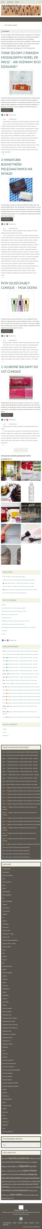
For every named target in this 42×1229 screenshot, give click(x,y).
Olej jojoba (22, 440)
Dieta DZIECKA (6, 891)
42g (14, 235)
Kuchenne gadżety (7, 972)
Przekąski (5, 1057)
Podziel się (12, 115)
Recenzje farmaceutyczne (9, 1063)
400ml (17, 345)
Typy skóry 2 (35, 359)
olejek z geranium (13, 263)
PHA (16, 138)
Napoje (4, 992)
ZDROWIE (5, 1125)
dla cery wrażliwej (21, 126)
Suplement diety (7, 1105)
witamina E (23, 1190)
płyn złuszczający (22, 138)
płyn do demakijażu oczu (31, 266)
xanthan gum (34, 149)
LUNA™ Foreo (34, 352)
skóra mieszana (24, 354)
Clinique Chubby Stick (20, 436)
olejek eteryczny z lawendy (8, 261)
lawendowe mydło (6, 252)
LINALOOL (20, 252)
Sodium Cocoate (26, 270)
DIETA (4, 888)
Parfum (22, 1178)
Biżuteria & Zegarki (7, 875)
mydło (8, 254)
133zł (4, 345)
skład (19, 1184)
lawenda (21, 249)
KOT (4, 963)
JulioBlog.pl (10, 6)
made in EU (25, 133)
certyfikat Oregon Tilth (21, 237)
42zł (17, 235)
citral (11, 240)
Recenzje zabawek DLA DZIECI (10, 1083)
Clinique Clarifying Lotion (8, 126)
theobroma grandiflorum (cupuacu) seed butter (19, 273)
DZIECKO (5, 904)
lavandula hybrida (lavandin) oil (10, 249)
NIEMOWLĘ (6, 995)
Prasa (4, 1050)
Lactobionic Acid (16, 133)
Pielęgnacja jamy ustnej (9, 1021)
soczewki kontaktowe (7, 270)
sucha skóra (13, 1187)
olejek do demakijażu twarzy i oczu (10, 259)
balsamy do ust (20, 431)
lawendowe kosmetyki (31, 249)
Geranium (30, 244)
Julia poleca (6, 927)
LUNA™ (28, 352)
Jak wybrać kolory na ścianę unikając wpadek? (14, 608)
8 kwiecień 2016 (13, 340)
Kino (4, 953)
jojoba (34, 436)
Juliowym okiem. (7, 121)
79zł (6, 431)
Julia (4, 119)
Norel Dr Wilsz (9, 135)
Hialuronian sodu (6, 131)
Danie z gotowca (7, 882)
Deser (4, 885)
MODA (4, 982)
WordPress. (37, 1227)
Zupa (4, 1128)
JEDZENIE (20, 1223)
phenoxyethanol (32, 1178)
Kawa (4, 950)
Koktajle (5, 956)
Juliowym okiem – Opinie (9, 943)
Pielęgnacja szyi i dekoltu (9, 1034)
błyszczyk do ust (29, 431)
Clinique (36, 124)
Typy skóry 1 (28, 359)
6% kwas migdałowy (15, 124)
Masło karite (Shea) (6, 440)
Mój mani (5, 985)
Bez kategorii (6, 872)
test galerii (4, 630)
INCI (12, 131)
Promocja (5, 1054)
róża (33, 268)
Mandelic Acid (32, 133)
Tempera (31, 1227)
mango (27, 438)
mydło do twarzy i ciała (26, 254)
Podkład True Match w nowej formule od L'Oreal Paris (16, 621)
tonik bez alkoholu (31, 147)
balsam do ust (11, 431)
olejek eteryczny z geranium (28, 259)
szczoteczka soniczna (20, 1187)
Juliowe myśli (6, 937)
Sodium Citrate (18, 270)
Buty (4, 878)
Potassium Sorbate (33, 138)
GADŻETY (5, 914)
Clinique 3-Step (17, 347)
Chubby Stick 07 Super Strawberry (23, 433)
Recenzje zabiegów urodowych (11, 1086)
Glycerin (36, 128)
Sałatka (4, 1089)
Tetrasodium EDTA (30, 1187)
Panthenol (29, 135)
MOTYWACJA (6, 989)
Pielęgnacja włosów (8, 1044)
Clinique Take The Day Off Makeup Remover (21, 242)
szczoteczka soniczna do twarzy (27, 142)
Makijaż (14, 230)
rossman (24, 1181)
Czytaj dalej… (7, 110)
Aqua (22, 124)
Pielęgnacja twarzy (17, 121)
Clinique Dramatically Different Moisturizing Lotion (15, 349)
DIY (3, 898)
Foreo (13, 128)
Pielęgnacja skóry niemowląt (10, 1024)
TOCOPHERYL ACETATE (10, 1190)
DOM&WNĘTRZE (7, 1223)
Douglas (29, 126)
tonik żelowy (13, 149)
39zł (14, 345)
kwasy (10, 133)
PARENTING (5, 1225)
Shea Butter (4, 443)
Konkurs (5, 959)
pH (23, 266)
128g (8, 235)
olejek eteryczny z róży (22, 261)
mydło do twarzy (15, 254)
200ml (4, 124)
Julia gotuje (6, 924)
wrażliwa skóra (25, 149)
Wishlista (5, 1118)
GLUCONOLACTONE (19, 128)
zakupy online (27, 1195)
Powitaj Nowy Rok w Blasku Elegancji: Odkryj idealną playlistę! (19, 580)
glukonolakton (29, 128)
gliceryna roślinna (13, 247)
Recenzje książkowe (8, 1073)
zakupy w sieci (10, 1198)
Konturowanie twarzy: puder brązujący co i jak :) (14, 611)
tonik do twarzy (5, 149)
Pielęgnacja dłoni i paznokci (10, 1018)
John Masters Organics (30, 247)
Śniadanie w (6, 1096)
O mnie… (3, 2)
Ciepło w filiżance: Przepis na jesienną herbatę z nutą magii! (18, 586)
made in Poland (29, 1170)
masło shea (15, 440)
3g (3, 431)
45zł (8, 124)
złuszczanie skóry (6, 152)
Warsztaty (5, 1112)
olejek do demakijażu (33, 256)
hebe (31, 1166)
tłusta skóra (8, 359)
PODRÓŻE (3, 233)
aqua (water (24, 235)
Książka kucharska (7, 966)
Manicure (5, 979)
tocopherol (37, 1187)
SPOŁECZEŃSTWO (7, 1099)
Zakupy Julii (6, 1122)
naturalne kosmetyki (11, 1178)
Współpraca (10, 2)
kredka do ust (16, 438)
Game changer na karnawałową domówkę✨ (14, 576)
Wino (4, 1115)
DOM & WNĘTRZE (7, 901)
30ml (11, 235)
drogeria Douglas (6, 128)
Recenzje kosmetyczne (29, 121)
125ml (4, 235)
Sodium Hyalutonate (12, 142)
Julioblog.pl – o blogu (8, 934)
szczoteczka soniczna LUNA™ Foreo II (12, 147)
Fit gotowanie (6, 911)
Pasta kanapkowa (7, 1011)
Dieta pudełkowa (7, 895)
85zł (21, 345)
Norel (2, 135)
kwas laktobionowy (19, 131)
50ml (3, 1158)
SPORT (4, 1102)
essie (13, 1166)
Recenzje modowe (7, 1079)
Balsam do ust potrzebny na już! (10, 614)
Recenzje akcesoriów (8, 1060)
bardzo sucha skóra (28, 345)
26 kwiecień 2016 (13, 228)
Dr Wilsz (34, 126)
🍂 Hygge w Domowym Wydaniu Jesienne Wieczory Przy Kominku (20, 589)
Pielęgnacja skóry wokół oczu (10, 1028)
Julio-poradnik (6, 930)
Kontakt (17, 2)
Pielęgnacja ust (21, 426)
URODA (37, 121)
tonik (23, 147)
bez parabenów (21, 1158)
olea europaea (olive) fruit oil (18, 256)
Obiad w (5, 1005)
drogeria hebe (6, 1166)
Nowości (5, 998)
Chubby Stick (10, 433)
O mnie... (4, 634)
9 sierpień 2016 (12, 119)
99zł (19, 235)
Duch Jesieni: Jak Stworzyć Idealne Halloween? (15, 593)
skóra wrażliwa (26, 140)
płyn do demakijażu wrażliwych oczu (11, 268)
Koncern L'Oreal (6, 1171)
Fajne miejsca (6, 908)
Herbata (5, 921)
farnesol (24, 244)
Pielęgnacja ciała (21, 230)
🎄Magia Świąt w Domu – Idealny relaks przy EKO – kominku (18, 583)
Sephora (17, 354)
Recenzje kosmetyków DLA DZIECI (11, 1070)
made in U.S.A (26, 252)
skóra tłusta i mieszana (29, 356)
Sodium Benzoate (26, 1184)
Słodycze (5, 1092)
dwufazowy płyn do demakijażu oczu (11, 244)
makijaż (23, 438)
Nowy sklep (6, 1002)
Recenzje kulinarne (7, 1076)
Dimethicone (22, 1162)
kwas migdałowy (29, 131)
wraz (19, 149)
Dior (35, 242)
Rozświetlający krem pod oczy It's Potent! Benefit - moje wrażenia (19, 627)
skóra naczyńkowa (16, 140)
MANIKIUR (16, 1174)
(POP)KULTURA (6, 869)
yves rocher (16, 1194)
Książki (4, 969)
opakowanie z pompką (19, 135)
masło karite (33, 438)
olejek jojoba (29, 440)
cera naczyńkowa (29, 124)
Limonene (14, 252)
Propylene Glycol (5, 140)
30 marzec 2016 (13, 424)
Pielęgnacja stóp (7, 1031)
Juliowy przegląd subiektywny (10, 940)
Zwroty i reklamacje (8, 1131)
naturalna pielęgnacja (28, 1174)
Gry (3, 917)
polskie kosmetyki (7, 1181)
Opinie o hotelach (7, 1008)
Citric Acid (14, 1162)
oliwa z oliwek (23, 263)
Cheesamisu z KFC (6, 617)
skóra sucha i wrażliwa (15, 356)
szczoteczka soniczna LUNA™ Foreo (10, 145)
